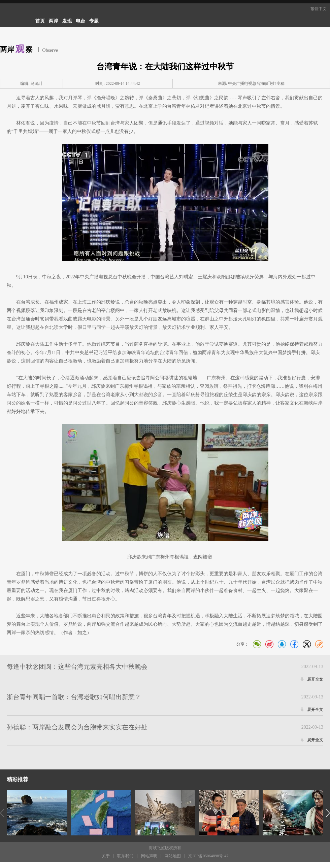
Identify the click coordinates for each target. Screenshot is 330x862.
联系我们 (125, 856)
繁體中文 (318, 8)
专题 (94, 21)
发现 (67, 21)
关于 (106, 856)
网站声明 (149, 856)
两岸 (53, 21)
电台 (80, 21)
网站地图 (173, 856)
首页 (40, 21)
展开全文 (315, 679)
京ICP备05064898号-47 (208, 856)
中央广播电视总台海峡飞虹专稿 (256, 83)
